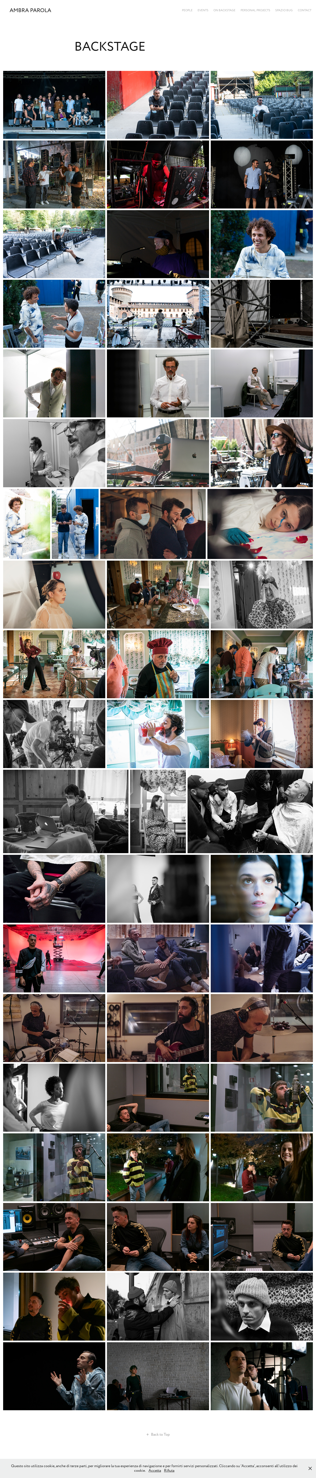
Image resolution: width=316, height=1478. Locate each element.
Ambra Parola (30, 10)
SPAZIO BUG (284, 10)
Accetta (154, 1470)
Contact (304, 10)
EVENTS (203, 10)
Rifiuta (169, 1470)
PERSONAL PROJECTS (255, 10)
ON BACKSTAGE (224, 10)
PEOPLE (187, 10)
